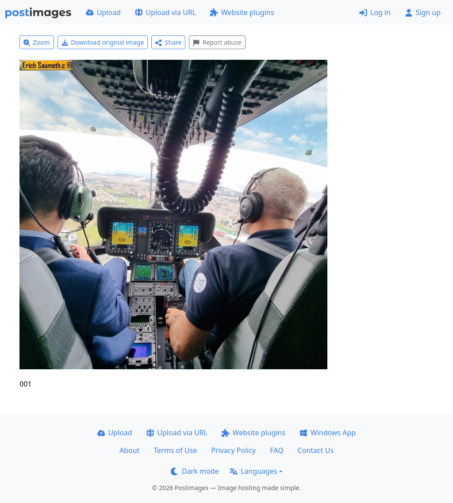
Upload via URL (165, 12)
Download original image (102, 42)
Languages (253, 471)
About (129, 450)
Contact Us (316, 450)
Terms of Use (175, 450)
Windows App (327, 432)
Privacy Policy (233, 450)
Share (168, 42)
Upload (103, 12)
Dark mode (195, 471)
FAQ (276, 450)
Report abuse (217, 42)
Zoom (36, 42)
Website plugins (242, 12)
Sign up (423, 12)
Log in (375, 12)
